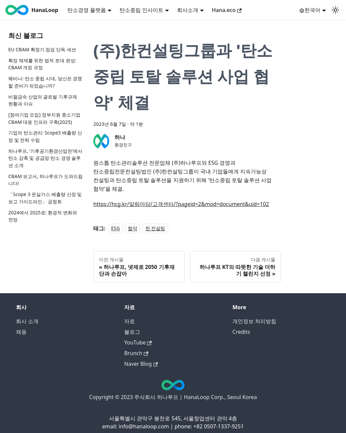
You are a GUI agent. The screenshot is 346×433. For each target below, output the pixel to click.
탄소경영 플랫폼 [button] (86, 10)
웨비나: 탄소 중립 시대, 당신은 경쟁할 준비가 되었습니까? (45, 82)
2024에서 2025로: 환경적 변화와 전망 (42, 216)
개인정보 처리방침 (254, 321)
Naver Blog (141, 363)
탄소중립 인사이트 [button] (141, 10)
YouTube (138, 342)
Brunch (136, 353)
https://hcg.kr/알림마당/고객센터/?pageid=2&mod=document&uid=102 (181, 204)
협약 (132, 228)
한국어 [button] (309, 10)
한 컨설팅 (155, 228)
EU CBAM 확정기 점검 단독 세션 (42, 49)
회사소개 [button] (187, 10)
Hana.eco (227, 10)
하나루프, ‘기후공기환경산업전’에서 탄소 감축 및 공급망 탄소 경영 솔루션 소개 (45, 158)
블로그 (132, 331)
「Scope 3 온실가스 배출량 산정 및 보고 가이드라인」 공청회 (45, 198)
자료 (129, 321)
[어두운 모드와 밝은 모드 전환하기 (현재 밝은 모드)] (335, 10)
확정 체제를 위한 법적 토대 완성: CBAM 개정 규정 (42, 64)
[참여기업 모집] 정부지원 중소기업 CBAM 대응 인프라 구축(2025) (44, 118)
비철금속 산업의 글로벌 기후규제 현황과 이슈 (42, 100)
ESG (115, 228)
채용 (21, 331)
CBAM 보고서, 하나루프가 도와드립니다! (45, 180)
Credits (241, 331)
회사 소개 (27, 321)
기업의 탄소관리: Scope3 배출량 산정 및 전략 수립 (45, 136)
